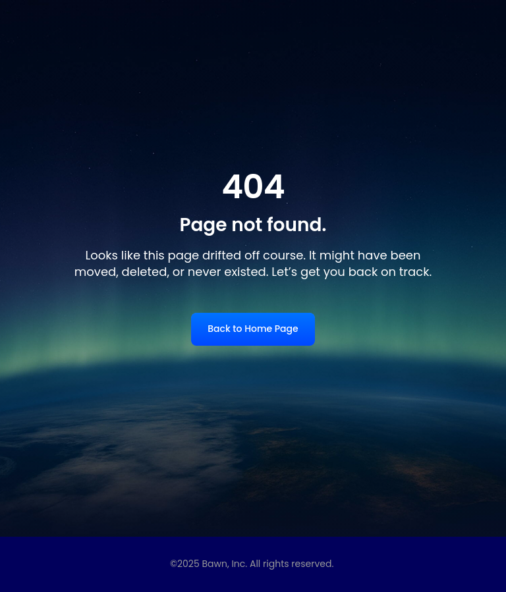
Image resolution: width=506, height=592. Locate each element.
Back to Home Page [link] (253, 328)
